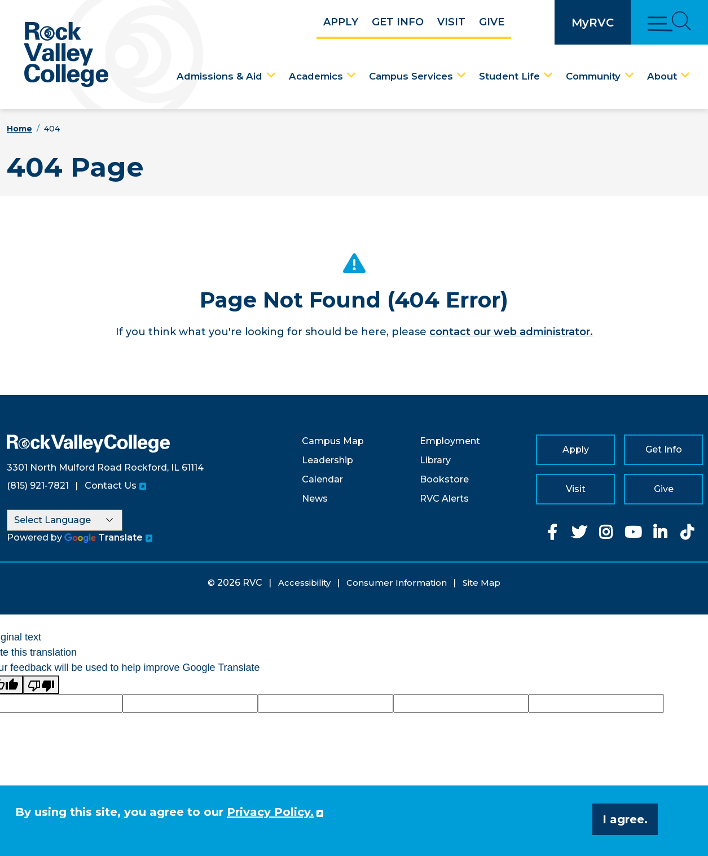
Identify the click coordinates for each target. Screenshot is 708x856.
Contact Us (111, 485)
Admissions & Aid (219, 76)
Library (435, 460)
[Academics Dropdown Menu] (351, 76)
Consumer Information (396, 582)
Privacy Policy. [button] (270, 812)
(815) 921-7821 (38, 485)
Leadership (327, 460)
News (315, 498)
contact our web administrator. (511, 332)
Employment (450, 441)
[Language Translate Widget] (64, 520)
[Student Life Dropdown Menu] (548, 76)
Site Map (481, 582)
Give (491, 22)
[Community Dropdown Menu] (629, 76)
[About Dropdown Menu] (685, 76)
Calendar (322, 479)
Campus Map (333, 441)
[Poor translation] (41, 684)
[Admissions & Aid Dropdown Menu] (271, 76)
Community (593, 76)
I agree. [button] (625, 819)
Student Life (509, 76)
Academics (316, 76)
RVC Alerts (444, 498)
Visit (451, 22)
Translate (103, 537)
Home (19, 129)
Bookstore (444, 479)
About (662, 76)
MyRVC (592, 22)
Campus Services (411, 76)
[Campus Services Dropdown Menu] (461, 76)
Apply (340, 22)
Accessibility (304, 582)
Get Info (398, 22)
